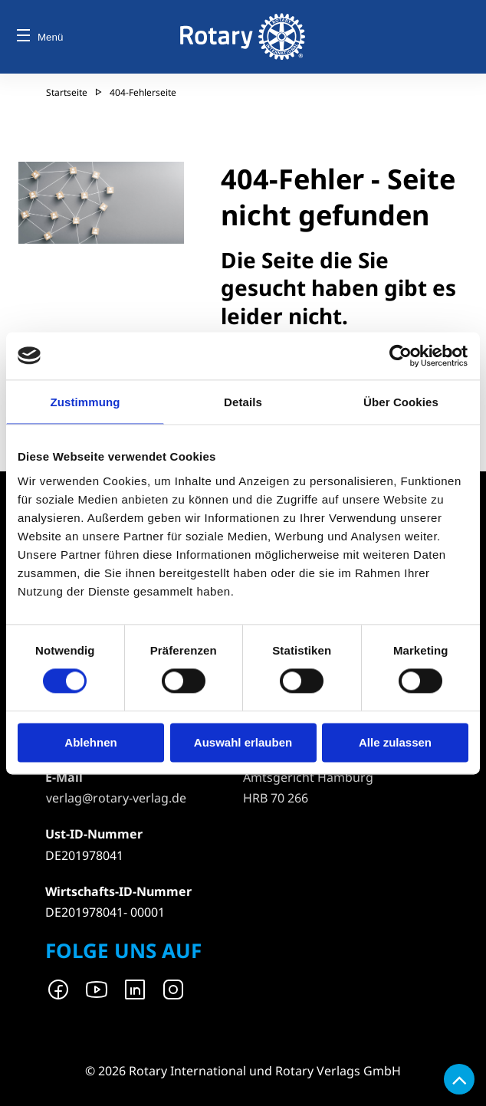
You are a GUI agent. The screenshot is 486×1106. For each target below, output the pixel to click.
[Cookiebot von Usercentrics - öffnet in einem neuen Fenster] (401, 355)
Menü (40, 37)
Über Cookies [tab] (400, 402)
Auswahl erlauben (243, 742)
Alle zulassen (395, 742)
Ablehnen (90, 742)
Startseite (66, 92)
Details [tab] (243, 402)
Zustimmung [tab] (85, 402)
